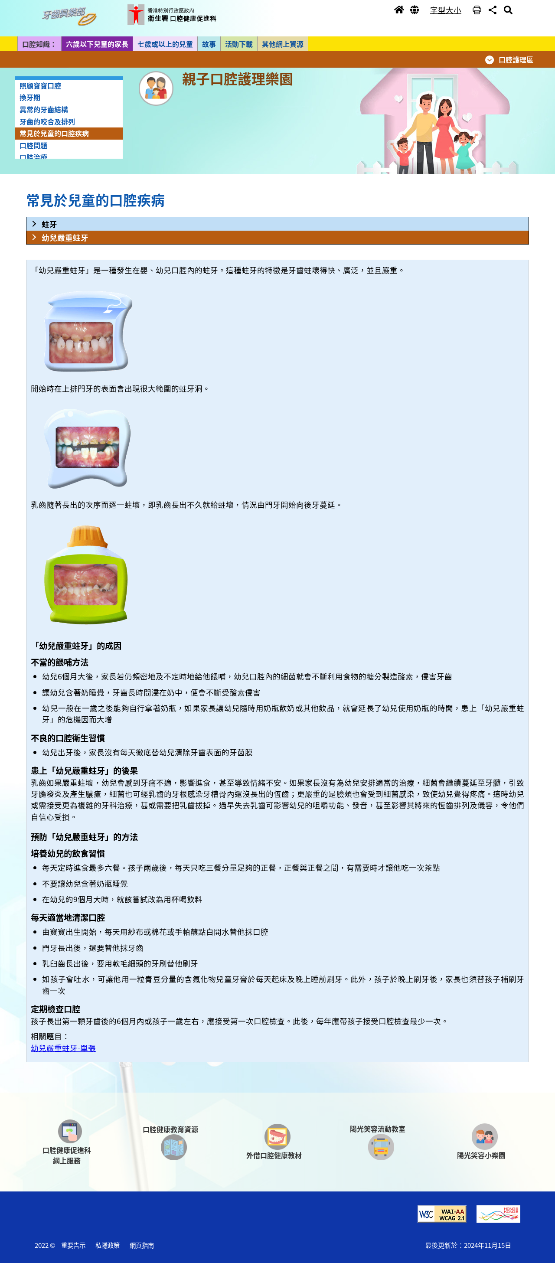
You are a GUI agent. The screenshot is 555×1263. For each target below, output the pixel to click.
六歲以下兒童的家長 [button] (97, 44)
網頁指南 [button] (142, 1245)
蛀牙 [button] (49, 224)
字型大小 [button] (445, 9)
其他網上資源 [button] (283, 44)
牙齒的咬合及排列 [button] (47, 121)
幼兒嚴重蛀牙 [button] (65, 237)
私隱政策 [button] (107, 1245)
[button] (71, 17)
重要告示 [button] (73, 1245)
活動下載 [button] (239, 44)
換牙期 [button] (30, 97)
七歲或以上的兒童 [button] (165, 44)
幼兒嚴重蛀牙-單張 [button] (63, 1047)
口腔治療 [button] (33, 157)
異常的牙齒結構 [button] (44, 109)
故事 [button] (209, 44)
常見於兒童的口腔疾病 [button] (54, 133)
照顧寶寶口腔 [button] (40, 85)
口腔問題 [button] (33, 145)
